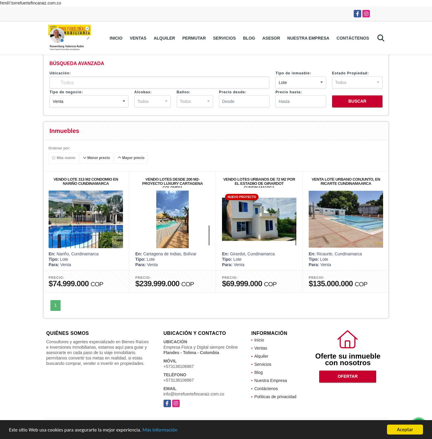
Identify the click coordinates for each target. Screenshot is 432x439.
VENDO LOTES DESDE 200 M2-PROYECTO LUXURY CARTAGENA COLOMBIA (172, 183)
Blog (249, 38)
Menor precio (96, 158)
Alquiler (164, 38)
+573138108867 (179, 366)
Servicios (224, 38)
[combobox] (300, 83)
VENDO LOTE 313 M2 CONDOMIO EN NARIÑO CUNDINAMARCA (85, 181)
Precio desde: (233, 92)
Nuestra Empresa (308, 38)
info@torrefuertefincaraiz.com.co (194, 394)
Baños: (184, 92)
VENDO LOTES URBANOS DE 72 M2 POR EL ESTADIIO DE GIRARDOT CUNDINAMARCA (259, 183)
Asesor (271, 38)
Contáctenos (353, 38)
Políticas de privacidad (275, 396)
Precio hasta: (288, 92)
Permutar (194, 38)
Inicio (116, 38)
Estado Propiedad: (350, 73)
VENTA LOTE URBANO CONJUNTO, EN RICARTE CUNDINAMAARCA (346, 181)
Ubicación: (60, 73)
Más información (159, 430)
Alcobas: (143, 92)
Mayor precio (131, 158)
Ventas (138, 38)
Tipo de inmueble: (293, 73)
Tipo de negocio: (66, 92)
